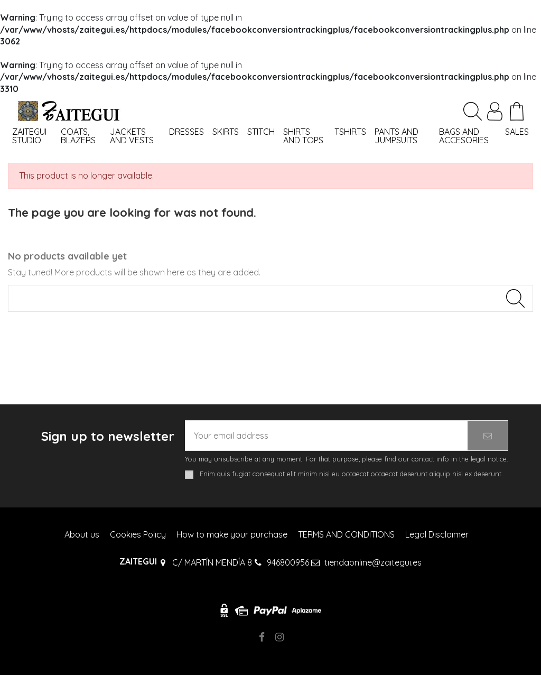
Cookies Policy (138, 534)
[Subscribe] (488, 435)
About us (81, 534)
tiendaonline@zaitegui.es (373, 562)
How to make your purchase (231, 534)
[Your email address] (326, 435)
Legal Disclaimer (437, 534)
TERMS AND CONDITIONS (346, 534)
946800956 (288, 562)
